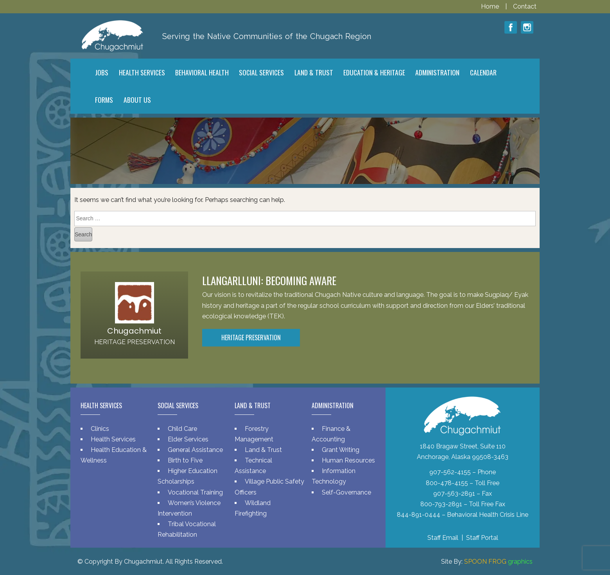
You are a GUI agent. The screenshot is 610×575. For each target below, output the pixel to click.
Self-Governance (346, 492)
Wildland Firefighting (253, 508)
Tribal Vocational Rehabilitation (187, 529)
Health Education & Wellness (114, 455)
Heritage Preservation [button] (251, 337)
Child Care (182, 428)
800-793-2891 (441, 504)
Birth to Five (185, 460)
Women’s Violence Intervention (189, 508)
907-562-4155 (450, 472)
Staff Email (442, 537)
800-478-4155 (447, 483)
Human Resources (348, 460)
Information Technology (333, 476)
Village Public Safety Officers (269, 487)
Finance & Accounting (331, 434)
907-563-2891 (454, 493)
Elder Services (188, 439)
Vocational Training (195, 492)
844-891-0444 (418, 514)
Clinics (100, 428)
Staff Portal (482, 537)
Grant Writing (340, 450)
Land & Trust (263, 450)
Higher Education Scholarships (187, 476)
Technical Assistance (253, 466)
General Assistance (195, 450)
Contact (524, 6)
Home (491, 6)
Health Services (113, 439)
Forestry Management (254, 434)
